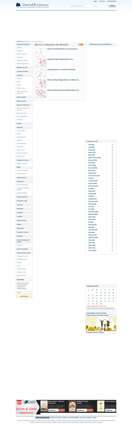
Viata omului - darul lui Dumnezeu (56, 402)
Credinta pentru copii (23, 253)
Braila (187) (91, 163)
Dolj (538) (91, 188)
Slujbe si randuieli (22, 60)
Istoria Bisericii (21, 137)
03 (105, 292)
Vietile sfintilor (21, 97)
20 (88, 301)
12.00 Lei (52, 410)
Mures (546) (91, 217)
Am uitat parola (111, 1)
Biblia (19, 167)
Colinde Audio (21, 88)
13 (88, 298)
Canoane (19, 245)
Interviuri (20, 204)
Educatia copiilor (22, 259)
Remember (20, 228)
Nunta (45, 422)
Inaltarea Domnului (82, 420)
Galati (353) (91, 191)
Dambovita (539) (93, 186)
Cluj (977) (91, 178)
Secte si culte (21, 150)
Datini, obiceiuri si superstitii (22, 92)
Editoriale (20, 208)
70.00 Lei (109, 410)
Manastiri (63, 422)
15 (96, 298)
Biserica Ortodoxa (22, 153)
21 (92, 301)
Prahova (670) (92, 224)
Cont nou (102, 1)
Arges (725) (91, 150)
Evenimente (100, 315)
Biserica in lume (21, 113)
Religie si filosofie (22, 163)
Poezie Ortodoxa (22, 197)
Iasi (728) (91, 206)
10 (105, 295)
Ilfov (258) (91, 209)
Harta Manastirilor (22, 116)
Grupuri (106, 315)
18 (109, 298)
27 (88, 304)
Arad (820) (91, 147)
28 (92, 304)
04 (109, 292)
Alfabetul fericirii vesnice (82, 402)
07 (92, 295)
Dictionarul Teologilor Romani (23, 189)
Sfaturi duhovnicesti (23, 63)
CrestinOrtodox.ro (20, 41)
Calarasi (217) (92, 173)
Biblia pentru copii (22, 256)
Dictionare (20, 181)
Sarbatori (20, 75)
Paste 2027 (20, 420)
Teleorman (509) (93, 237)
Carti (59, 422)
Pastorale (20, 57)
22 (96, 301)
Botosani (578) (92, 160)
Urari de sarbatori (22, 249)
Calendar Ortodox (93, 286)
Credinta (19, 216)
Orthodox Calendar (97, 422)
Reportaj (19, 236)
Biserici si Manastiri (23, 105)
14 (92, 298)
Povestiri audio (21, 269)
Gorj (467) (91, 196)
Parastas (54, 422)
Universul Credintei (23, 44)
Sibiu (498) (91, 232)
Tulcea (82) (91, 242)
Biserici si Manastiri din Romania (24, 109)
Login (95, 1)
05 (113, 292)
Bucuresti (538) (92, 168)
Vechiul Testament (22, 170)
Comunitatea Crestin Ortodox (97, 313)
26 (113, 301)
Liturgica (19, 140)
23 (101, 301)
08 (96, 295)
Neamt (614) (91, 219)
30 (101, 304)
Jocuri (19, 265)
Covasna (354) (92, 183)
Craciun (19, 78)
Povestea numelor (22, 232)
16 (101, 298)
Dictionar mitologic (22, 184)
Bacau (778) (91, 152)
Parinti (19, 123)
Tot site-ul (96, 5)
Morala (19, 134)
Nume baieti (87, 422)
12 (113, 295)
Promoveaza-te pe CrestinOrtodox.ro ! (101, 44)
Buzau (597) (91, 170)
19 (113, 298)
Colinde (19, 85)
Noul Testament (21, 173)
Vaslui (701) (91, 248)
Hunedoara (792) (93, 201)
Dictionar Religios (22, 193)
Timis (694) (91, 240)
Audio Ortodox (21, 220)
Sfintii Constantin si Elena (69, 420)
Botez (49, 422)
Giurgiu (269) (92, 193)
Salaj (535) (91, 227)
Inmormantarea (75, 422)
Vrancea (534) (92, 250)
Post (68, 422)
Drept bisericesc (22, 143)
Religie (19, 224)
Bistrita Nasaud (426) (94, 157)
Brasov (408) (92, 165)
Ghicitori (19, 262)
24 (105, 301)
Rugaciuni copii (21, 275)
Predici (38, 420)
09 (101, 295)
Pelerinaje (20, 119)
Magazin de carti (22, 67)
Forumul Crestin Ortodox (95, 332)
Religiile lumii (21, 156)
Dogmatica (20, 146)
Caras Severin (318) (94, 175)
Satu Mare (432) (93, 230)
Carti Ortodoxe (21, 177)
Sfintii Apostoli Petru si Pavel (96, 420)
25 (109, 301)
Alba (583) (91, 144)
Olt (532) (90, 222)
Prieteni (89, 315)
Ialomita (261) (92, 204)
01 (96, 292)
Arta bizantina (21, 130)
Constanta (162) (93, 181)
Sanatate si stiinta (22, 160)
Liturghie (20, 212)
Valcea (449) (91, 245)
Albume (93, 315)
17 (105, 298)
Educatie (19, 127)
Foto (41, 422)
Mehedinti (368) (92, 214)
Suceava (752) (92, 235)
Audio (37, 422)
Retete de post (21, 101)
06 (88, 295)
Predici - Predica (22, 54)
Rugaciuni (20, 51)
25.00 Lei (81, 410)
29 (96, 304)
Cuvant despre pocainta (113, 401)
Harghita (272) (92, 199)
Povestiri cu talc (22, 201)
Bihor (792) (91, 155)
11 (109, 295)
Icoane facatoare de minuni (23, 241)
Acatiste (19, 47)
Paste (18, 82)
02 (101, 292)
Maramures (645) (93, 211)
